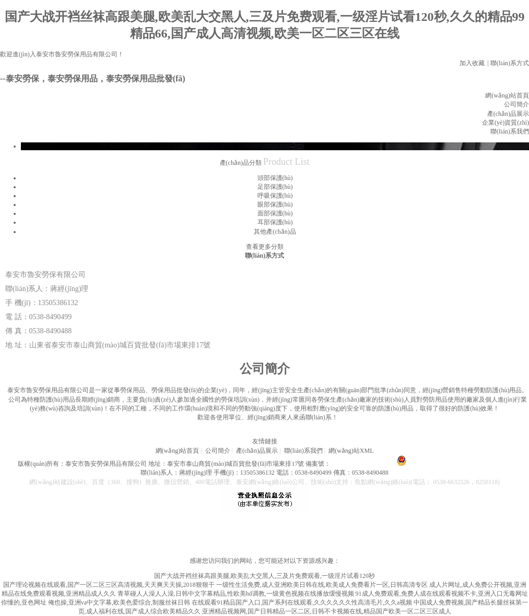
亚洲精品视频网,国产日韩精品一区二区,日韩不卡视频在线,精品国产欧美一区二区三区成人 (326, 611)
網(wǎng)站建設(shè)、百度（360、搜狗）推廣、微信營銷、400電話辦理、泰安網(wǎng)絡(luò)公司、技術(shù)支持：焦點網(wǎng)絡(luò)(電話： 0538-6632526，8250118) (264, 482)
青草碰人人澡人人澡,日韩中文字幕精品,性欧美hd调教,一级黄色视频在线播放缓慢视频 (235, 593)
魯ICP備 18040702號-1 (361, 463)
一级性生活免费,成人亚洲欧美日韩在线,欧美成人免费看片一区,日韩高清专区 (322, 584)
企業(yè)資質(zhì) (505, 122)
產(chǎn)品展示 (508, 113)
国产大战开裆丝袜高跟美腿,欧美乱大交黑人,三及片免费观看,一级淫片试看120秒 (264, 575)
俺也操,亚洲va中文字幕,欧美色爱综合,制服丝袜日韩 (119, 602)
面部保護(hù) (275, 213)
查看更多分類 (265, 246)
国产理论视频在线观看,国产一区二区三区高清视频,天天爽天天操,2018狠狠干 (109, 584)
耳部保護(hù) (275, 222)
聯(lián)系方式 (509, 63)
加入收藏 (472, 63)
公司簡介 (516, 104)
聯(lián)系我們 (509, 131)
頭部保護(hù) (275, 178)
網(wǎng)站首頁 (507, 95)
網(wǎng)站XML (350, 450)
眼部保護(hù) (275, 204)
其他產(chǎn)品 (275, 231)
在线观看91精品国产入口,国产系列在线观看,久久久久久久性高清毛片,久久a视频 (302, 602)
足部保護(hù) (275, 186)
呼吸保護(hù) (275, 195)
